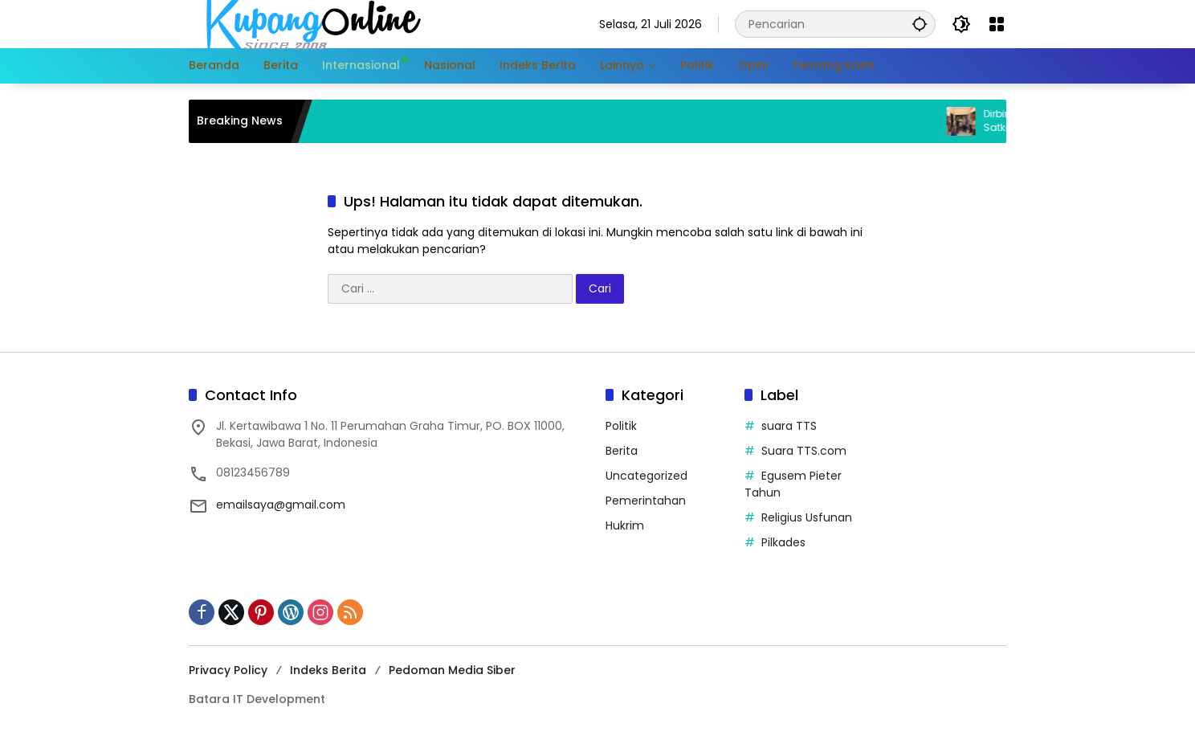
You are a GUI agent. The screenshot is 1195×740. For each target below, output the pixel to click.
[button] (919, 23)
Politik (621, 426)
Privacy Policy (228, 670)
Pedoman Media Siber (452, 670)
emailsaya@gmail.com (280, 505)
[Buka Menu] (996, 24)
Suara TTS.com (803, 451)
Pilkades (783, 542)
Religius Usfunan (806, 517)
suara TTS (789, 426)
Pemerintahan (646, 501)
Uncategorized (646, 476)
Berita (622, 451)
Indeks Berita (328, 670)
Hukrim (625, 525)
